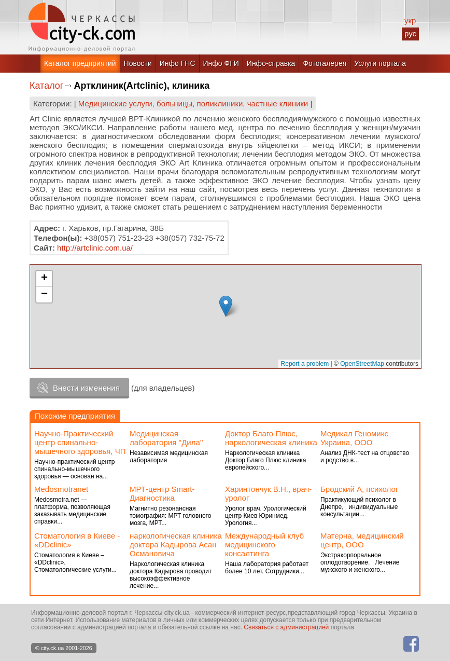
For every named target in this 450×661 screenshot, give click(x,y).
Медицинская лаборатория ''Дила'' (166, 438)
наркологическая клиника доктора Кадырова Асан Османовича (176, 544)
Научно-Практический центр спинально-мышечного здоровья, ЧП (79, 442)
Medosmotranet (61, 489)
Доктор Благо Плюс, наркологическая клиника (271, 438)
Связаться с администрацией (286, 627)
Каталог (46, 85)
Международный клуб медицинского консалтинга (264, 544)
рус (410, 33)
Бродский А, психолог (359, 489)
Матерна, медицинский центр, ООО (362, 540)
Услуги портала (380, 63)
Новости (138, 63)
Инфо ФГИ (221, 63)
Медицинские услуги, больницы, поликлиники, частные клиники (193, 103)
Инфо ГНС (177, 63)
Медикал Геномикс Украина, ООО (354, 438)
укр (410, 20)
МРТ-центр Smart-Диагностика (162, 493)
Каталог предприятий (80, 63)
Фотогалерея (324, 63)
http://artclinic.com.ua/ (95, 247)
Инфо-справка (271, 63)
